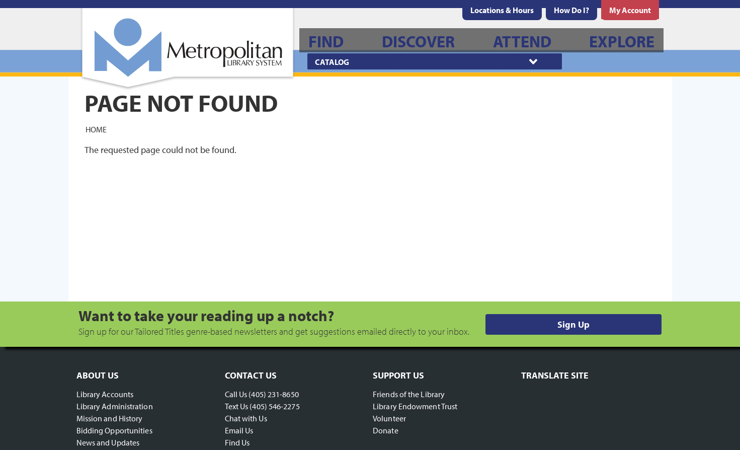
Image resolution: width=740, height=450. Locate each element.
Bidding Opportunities (114, 430)
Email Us (239, 430)
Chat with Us (246, 418)
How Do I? (571, 10)
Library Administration (114, 406)
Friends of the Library (409, 394)
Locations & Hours (502, 10)
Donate (385, 430)
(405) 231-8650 (273, 394)
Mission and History (109, 418)
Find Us (237, 442)
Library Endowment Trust (415, 406)
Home (96, 129)
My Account (630, 10)
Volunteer (389, 418)
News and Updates (108, 442)
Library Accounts (105, 394)
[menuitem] (502, 10)
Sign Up (573, 324)
